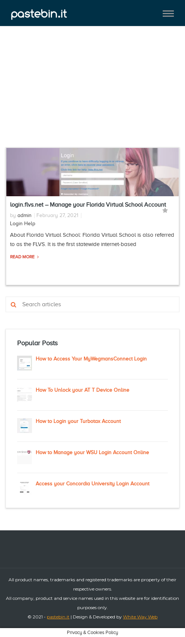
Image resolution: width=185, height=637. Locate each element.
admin (24, 215)
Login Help (22, 223)
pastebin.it (58, 617)
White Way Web (140, 617)
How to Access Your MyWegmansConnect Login (91, 359)
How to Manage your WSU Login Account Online (92, 452)
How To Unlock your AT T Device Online (82, 390)
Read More (23, 256)
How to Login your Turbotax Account (78, 421)
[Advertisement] (92, 92)
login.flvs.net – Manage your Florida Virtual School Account (88, 204)
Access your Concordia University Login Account (92, 483)
